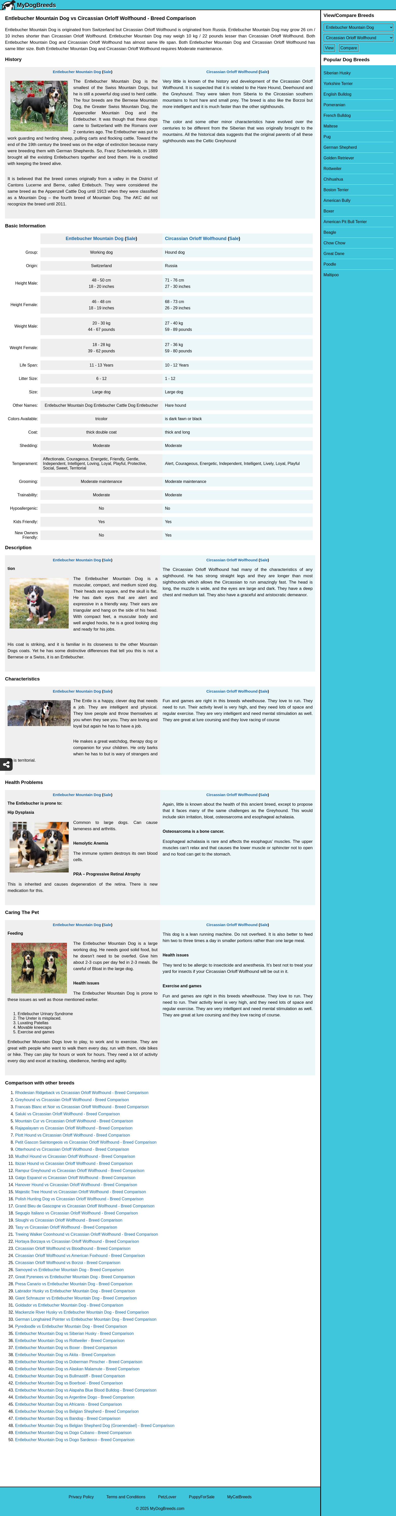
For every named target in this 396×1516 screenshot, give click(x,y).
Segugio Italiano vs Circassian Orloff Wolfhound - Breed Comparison (76, 1213)
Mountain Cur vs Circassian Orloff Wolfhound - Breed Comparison (74, 1121)
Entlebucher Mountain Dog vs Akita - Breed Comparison (65, 1355)
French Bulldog (337, 115)
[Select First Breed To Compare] (358, 27)
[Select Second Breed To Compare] (358, 38)
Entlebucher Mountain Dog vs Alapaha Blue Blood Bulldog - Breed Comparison (85, 1390)
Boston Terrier (336, 190)
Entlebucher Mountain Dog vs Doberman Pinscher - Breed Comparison (78, 1362)
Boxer (329, 211)
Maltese (331, 126)
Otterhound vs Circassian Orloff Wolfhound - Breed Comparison (72, 1149)
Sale (107, 72)
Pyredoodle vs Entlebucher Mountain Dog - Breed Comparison (71, 1326)
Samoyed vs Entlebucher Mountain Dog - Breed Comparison (69, 1270)
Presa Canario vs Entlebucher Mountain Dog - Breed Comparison (73, 1284)
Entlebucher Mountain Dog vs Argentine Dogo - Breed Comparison (74, 1397)
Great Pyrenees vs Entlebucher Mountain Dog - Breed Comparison (75, 1277)
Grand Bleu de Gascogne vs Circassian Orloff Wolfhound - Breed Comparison (85, 1206)
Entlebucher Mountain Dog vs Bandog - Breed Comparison (67, 1418)
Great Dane (334, 253)
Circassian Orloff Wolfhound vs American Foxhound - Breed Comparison (80, 1255)
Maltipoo (331, 275)
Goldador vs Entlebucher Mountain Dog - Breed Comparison (69, 1305)
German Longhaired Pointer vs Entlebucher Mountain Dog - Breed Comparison (85, 1319)
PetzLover (167, 1497)
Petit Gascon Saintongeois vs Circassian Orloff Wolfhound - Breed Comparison (86, 1142)
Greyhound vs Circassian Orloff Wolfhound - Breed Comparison (72, 1100)
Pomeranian (334, 105)
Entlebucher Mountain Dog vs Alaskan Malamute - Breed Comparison (77, 1369)
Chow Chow (334, 243)
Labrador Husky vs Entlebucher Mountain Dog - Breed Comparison (75, 1291)
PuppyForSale (201, 1497)
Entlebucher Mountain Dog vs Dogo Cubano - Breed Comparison (73, 1432)
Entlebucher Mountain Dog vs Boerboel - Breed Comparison (69, 1383)
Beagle (330, 232)
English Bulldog (337, 94)
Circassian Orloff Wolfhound (232, 72)
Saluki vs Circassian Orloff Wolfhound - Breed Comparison (67, 1114)
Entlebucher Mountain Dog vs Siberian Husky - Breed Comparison (74, 1333)
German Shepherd (340, 147)
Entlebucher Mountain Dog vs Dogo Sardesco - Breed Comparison (74, 1440)
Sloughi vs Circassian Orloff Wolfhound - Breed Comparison (68, 1220)
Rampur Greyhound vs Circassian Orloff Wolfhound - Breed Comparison (79, 1170)
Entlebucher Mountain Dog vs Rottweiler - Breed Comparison (70, 1340)
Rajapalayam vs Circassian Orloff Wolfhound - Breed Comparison (74, 1128)
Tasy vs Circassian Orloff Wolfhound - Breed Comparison (66, 1227)
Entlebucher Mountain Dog (77, 72)
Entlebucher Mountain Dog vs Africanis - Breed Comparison (68, 1404)
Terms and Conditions (125, 1497)
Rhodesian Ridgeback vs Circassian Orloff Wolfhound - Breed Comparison (81, 1093)
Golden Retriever (339, 158)
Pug (327, 137)
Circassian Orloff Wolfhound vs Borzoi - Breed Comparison (67, 1263)
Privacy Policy (81, 1497)
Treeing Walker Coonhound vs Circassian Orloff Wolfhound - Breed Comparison (86, 1234)
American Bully (337, 200)
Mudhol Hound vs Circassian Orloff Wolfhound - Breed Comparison (75, 1156)
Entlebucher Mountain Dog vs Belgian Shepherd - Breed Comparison (77, 1411)
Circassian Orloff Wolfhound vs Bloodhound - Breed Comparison (73, 1248)
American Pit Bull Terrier (345, 222)
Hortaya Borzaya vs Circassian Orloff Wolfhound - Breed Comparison (77, 1241)
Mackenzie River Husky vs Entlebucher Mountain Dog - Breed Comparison (82, 1312)
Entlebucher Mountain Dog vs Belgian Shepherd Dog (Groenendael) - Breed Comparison (95, 1425)
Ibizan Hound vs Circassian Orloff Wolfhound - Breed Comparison (74, 1163)
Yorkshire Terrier (338, 83)
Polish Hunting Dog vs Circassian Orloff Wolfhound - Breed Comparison (79, 1199)
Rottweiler (332, 168)
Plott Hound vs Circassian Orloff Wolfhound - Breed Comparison (72, 1135)
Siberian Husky (337, 73)
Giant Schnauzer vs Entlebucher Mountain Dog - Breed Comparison (76, 1298)
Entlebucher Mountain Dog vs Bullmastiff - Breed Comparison (70, 1376)
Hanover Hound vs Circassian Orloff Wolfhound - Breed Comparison (76, 1185)
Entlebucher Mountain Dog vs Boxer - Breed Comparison (66, 1348)
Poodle (330, 264)
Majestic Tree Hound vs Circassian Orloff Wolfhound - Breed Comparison (80, 1192)
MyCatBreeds (239, 1497)
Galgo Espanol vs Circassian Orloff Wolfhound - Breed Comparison (75, 1178)
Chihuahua (333, 179)
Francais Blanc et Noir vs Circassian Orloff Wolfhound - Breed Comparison (82, 1107)
